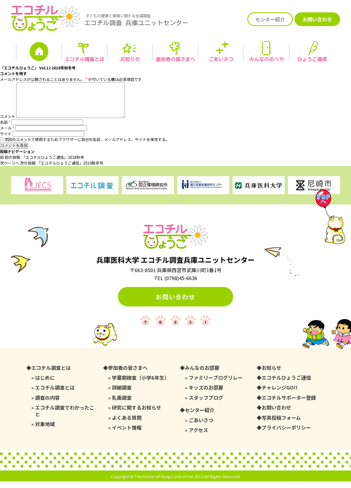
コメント (7, 123)
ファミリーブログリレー (216, 384)
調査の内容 (47, 404)
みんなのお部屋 (202, 374)
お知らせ (130, 59)
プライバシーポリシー (286, 434)
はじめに (45, 384)
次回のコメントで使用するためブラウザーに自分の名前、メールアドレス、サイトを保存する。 (86, 146)
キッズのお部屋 (206, 394)
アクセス (198, 436)
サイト (6, 140)
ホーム (39, 53)
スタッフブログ (206, 404)
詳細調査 (122, 394)
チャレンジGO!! (280, 394)
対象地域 (45, 430)
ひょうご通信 (312, 59)
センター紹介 (270, 19)
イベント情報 (126, 434)
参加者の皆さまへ (175, 59)
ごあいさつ (201, 427)
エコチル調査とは (84, 59)
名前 (5, 128)
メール (7, 134)
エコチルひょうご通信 (286, 384)
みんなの (266, 59)
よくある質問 (126, 424)
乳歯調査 (122, 404)
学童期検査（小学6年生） (140, 384)
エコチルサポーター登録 (289, 404)
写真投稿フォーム (281, 424)
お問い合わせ (317, 19)
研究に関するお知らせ (136, 414)
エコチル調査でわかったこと (64, 417)
